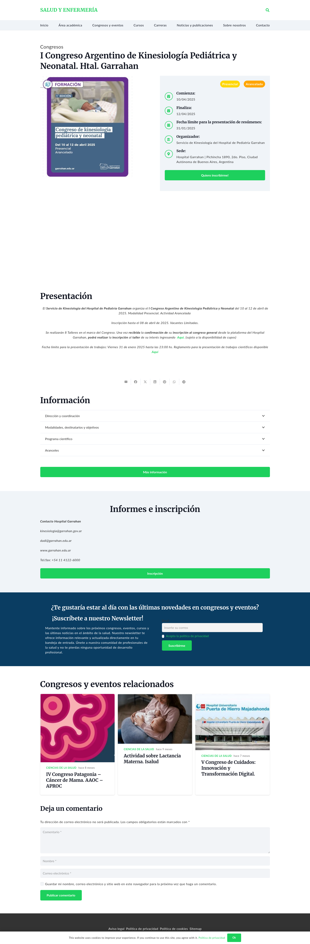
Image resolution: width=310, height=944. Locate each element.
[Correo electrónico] (155, 873)
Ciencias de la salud (61, 767)
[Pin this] (165, 382)
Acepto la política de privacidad (187, 636)
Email (165, 620)
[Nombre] (155, 861)
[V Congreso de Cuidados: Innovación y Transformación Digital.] (232, 696)
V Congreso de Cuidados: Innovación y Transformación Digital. (228, 768)
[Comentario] (155, 840)
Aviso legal (116, 928)
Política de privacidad (142, 928)
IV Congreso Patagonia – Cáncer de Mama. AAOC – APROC (74, 780)
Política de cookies (174, 928)
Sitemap (196, 928)
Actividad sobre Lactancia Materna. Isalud (152, 758)
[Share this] (136, 382)
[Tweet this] (145, 382)
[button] (268, 10)
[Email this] (126, 382)
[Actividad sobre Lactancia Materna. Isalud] (155, 696)
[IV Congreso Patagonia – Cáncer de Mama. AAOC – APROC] (77, 696)
